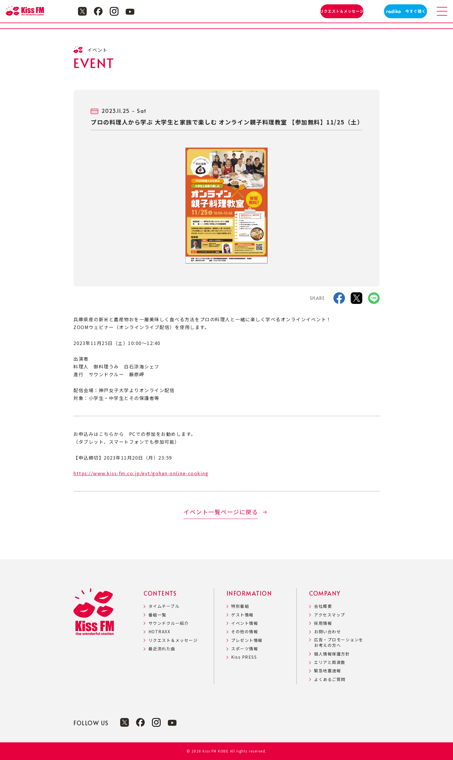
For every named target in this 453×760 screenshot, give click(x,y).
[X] (356, 299)
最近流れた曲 (161, 648)
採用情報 (323, 623)
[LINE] (374, 299)
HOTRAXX (159, 631)
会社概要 (323, 606)
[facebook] (339, 299)
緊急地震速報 (327, 670)
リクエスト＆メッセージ (173, 640)
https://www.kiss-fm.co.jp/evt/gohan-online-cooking (140, 473)
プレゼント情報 (247, 640)
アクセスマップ (329, 615)
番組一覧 (157, 615)
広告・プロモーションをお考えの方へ (338, 642)
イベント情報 (244, 623)
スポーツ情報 (244, 648)
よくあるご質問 (330, 679)
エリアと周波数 (330, 662)
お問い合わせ (327, 631)
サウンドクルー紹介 (168, 623)
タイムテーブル (164, 606)
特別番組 (240, 606)
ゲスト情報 (242, 615)
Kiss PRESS (244, 657)
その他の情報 (244, 631)
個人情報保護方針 (332, 654)
